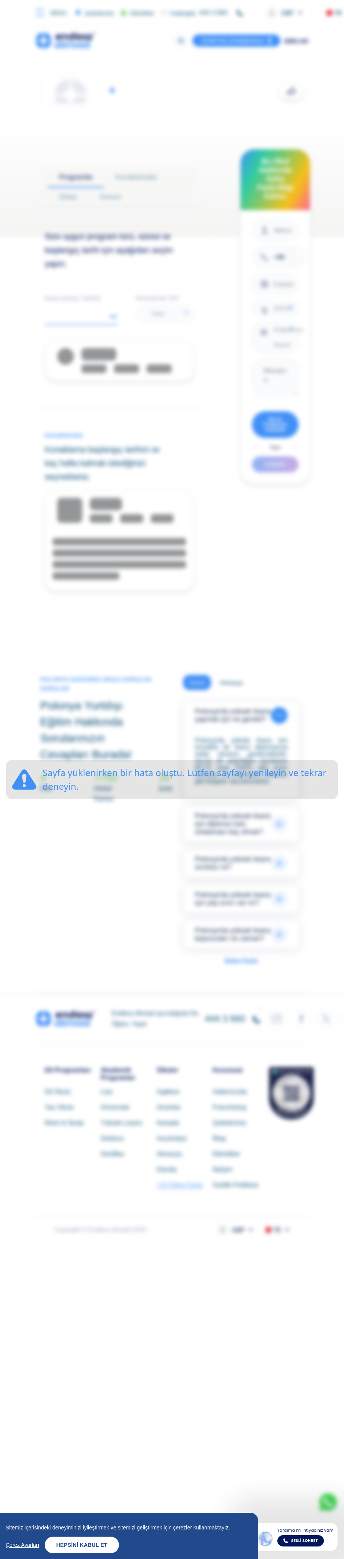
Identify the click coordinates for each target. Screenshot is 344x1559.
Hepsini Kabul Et (81, 1545)
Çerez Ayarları (22, 1545)
